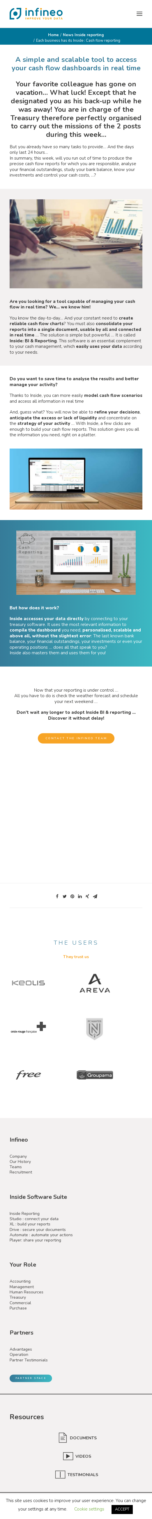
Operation (19, 1354)
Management (22, 1287)
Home (53, 35)
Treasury (18, 1297)
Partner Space (30, 1378)
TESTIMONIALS (83, 1475)
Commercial (20, 1303)
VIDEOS (83, 1456)
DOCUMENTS (83, 1438)
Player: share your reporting (35, 1240)
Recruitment (21, 1172)
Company (18, 1156)
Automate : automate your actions (41, 1235)
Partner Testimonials (29, 1360)
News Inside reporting (83, 35)
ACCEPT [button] (122, 1509)
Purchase (18, 1308)
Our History (20, 1161)
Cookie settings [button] (89, 1509)
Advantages (21, 1349)
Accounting (20, 1281)
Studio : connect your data (34, 1219)
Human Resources (26, 1292)
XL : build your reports (30, 1224)
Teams (16, 1167)
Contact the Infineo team (76, 738)
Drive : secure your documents (38, 1229)
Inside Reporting (25, 1213)
